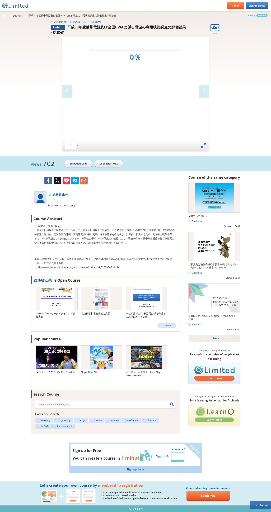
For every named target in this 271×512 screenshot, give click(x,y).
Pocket (66, 180)
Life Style (44, 426)
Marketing (45, 420)
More (216, 338)
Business (18, 15)
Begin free (208, 496)
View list (168, 325)
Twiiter (57, 181)
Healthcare (132, 420)
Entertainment (64, 426)
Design (82, 420)
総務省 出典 (79, 21)
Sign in (235, 5)
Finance (98, 420)
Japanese (250, 15)
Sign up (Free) (257, 5)
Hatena (75, 180)
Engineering (64, 420)
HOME (4, 15)
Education (151, 420)
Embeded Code (78, 163)
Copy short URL (109, 163)
